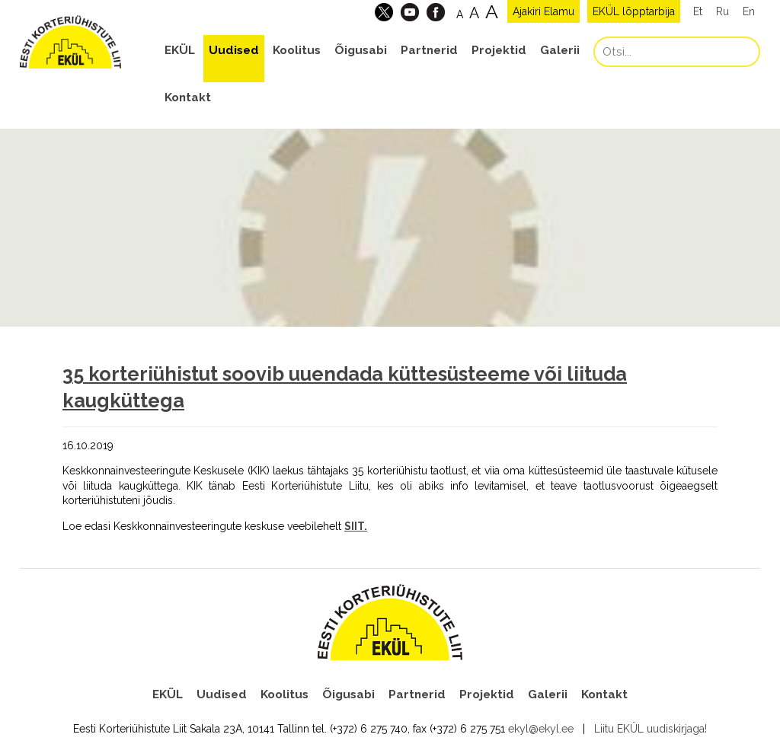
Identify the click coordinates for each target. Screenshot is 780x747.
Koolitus (297, 50)
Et (697, 11)
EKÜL (180, 50)
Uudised (234, 50)
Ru (722, 11)
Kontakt (188, 97)
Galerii (560, 50)
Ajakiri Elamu (543, 11)
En (749, 11)
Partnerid (429, 50)
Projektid (499, 50)
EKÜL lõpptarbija (634, 11)
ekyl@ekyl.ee (541, 729)
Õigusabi (360, 50)
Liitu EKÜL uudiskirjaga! (650, 729)
